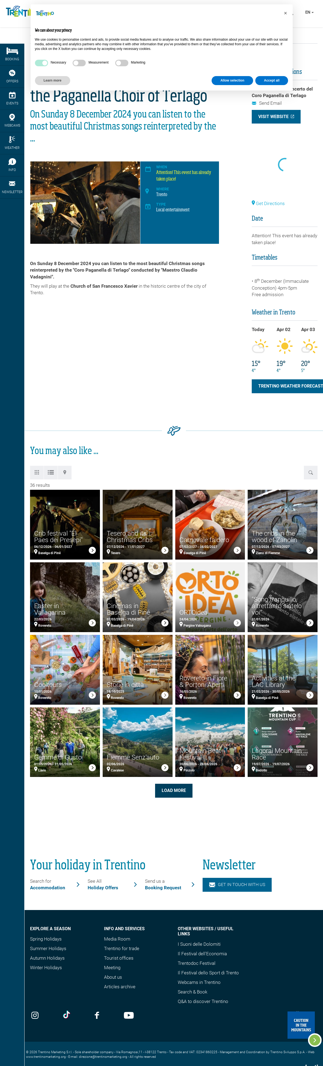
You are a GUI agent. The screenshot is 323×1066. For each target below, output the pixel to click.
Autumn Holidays (47, 958)
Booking (12, 54)
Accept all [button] (272, 80)
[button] (285, 13)
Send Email (267, 103)
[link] (92, 551)
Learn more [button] (52, 80)
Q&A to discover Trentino (203, 1001)
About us (113, 977)
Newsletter (12, 187)
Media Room (117, 939)
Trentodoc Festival (196, 963)
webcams (12, 120)
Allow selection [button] (232, 80)
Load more (174, 790)
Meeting (112, 967)
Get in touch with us (237, 884)
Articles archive (119, 986)
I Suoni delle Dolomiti (199, 944)
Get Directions (268, 203)
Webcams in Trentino (199, 982)
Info (12, 165)
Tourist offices (119, 958)
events (12, 98)
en (309, 12)
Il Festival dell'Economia (202, 953)
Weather (12, 143)
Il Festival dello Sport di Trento (208, 972)
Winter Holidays (46, 967)
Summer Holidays (48, 948)
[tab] (37, 472)
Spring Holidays (46, 939)
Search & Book (192, 992)
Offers (12, 76)
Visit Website (273, 116)
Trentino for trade (121, 948)
